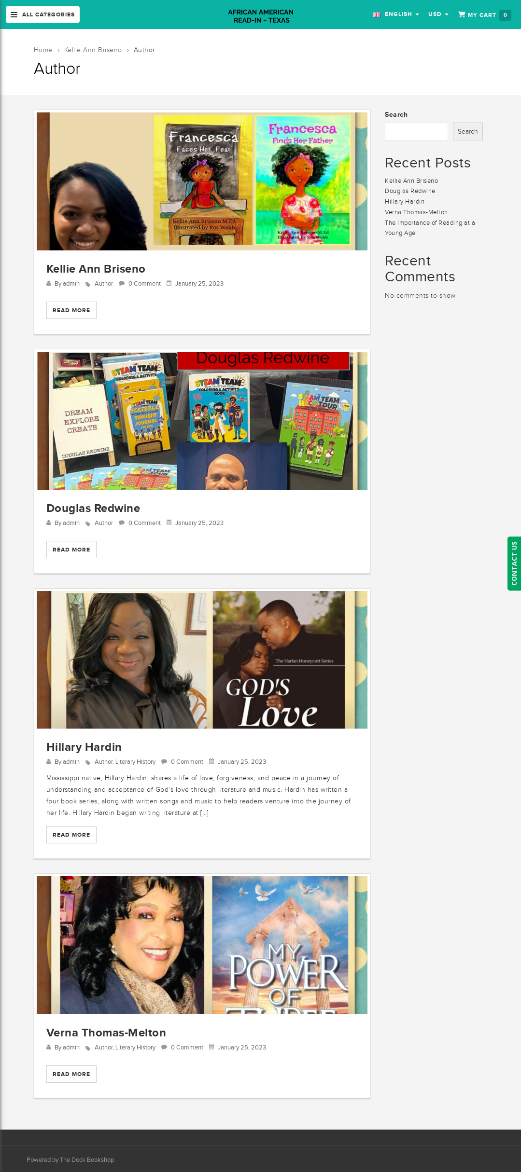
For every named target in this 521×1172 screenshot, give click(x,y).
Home (43, 50)
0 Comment (144, 283)
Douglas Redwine (93, 507)
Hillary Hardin (84, 746)
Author (104, 283)
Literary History (135, 761)
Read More (71, 310)
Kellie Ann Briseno (93, 50)
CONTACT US (514, 563)
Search (396, 114)
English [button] (396, 14)
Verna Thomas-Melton (106, 1032)
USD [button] (438, 14)
